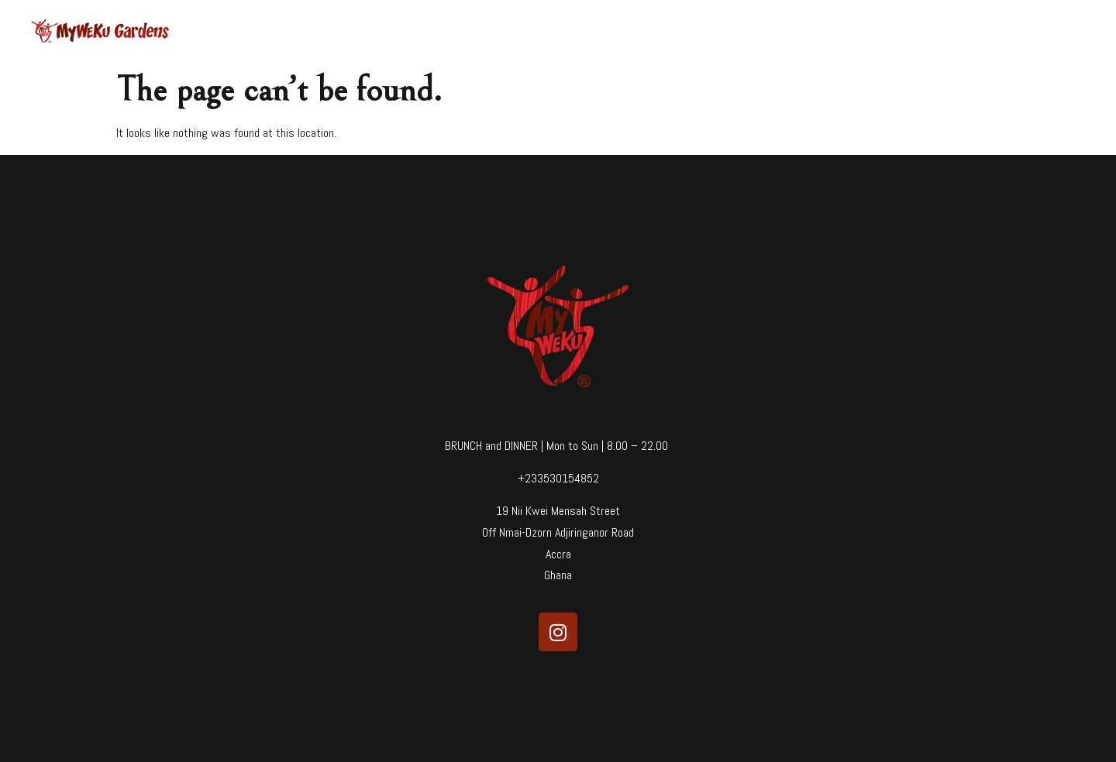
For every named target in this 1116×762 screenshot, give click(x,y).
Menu (759, 31)
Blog (887, 31)
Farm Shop (1045, 31)
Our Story (824, 31)
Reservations (958, 31)
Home (703, 31)
